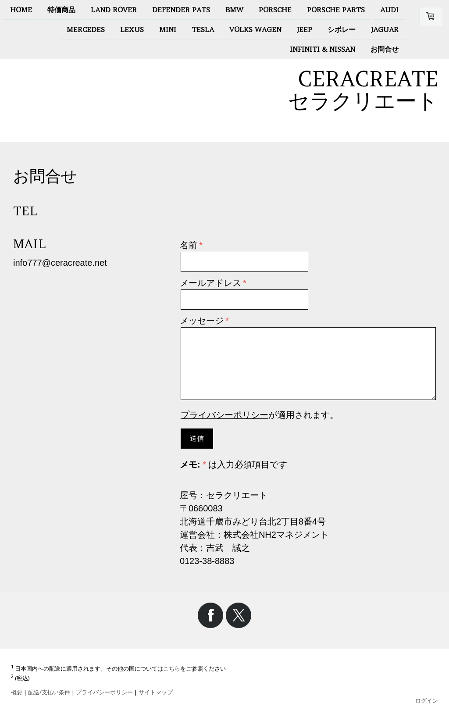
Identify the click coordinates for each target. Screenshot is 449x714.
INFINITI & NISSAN (322, 50)
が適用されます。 (260, 415)
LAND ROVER (114, 9)
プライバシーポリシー (224, 415)
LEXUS (132, 30)
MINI (167, 30)
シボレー (342, 30)
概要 (16, 692)
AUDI (389, 9)
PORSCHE (275, 9)
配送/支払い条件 (49, 692)
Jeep (304, 30)
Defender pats (181, 9)
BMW (234, 9)
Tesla (203, 30)
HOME (21, 9)
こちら (171, 668)
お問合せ (385, 50)
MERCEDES (86, 30)
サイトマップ (156, 692)
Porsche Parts (336, 9)
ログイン (426, 700)
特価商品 (61, 9)
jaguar (385, 30)
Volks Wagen (255, 30)
